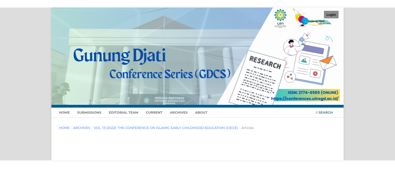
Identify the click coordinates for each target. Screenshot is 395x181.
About (201, 112)
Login (331, 15)
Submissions (89, 112)
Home (64, 112)
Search (324, 112)
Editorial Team (123, 112)
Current (154, 112)
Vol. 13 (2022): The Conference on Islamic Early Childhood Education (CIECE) (166, 128)
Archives (178, 112)
